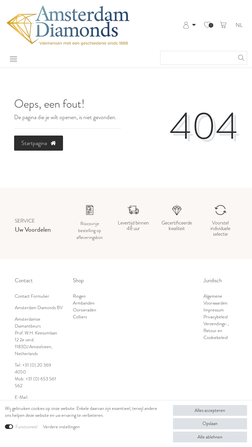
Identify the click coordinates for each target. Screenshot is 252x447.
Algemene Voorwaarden (215, 299)
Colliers (80, 316)
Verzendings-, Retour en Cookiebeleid (216, 330)
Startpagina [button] (38, 143)
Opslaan (210, 423)
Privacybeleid (215, 316)
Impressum (213, 310)
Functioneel (26, 426)
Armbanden (83, 303)
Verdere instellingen (61, 426)
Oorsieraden (84, 310)
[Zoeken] (240, 58)
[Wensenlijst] (207, 25)
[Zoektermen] (197, 58)
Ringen (79, 296)
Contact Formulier (32, 296)
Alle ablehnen (210, 437)
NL (239, 25)
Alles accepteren (210, 410)
